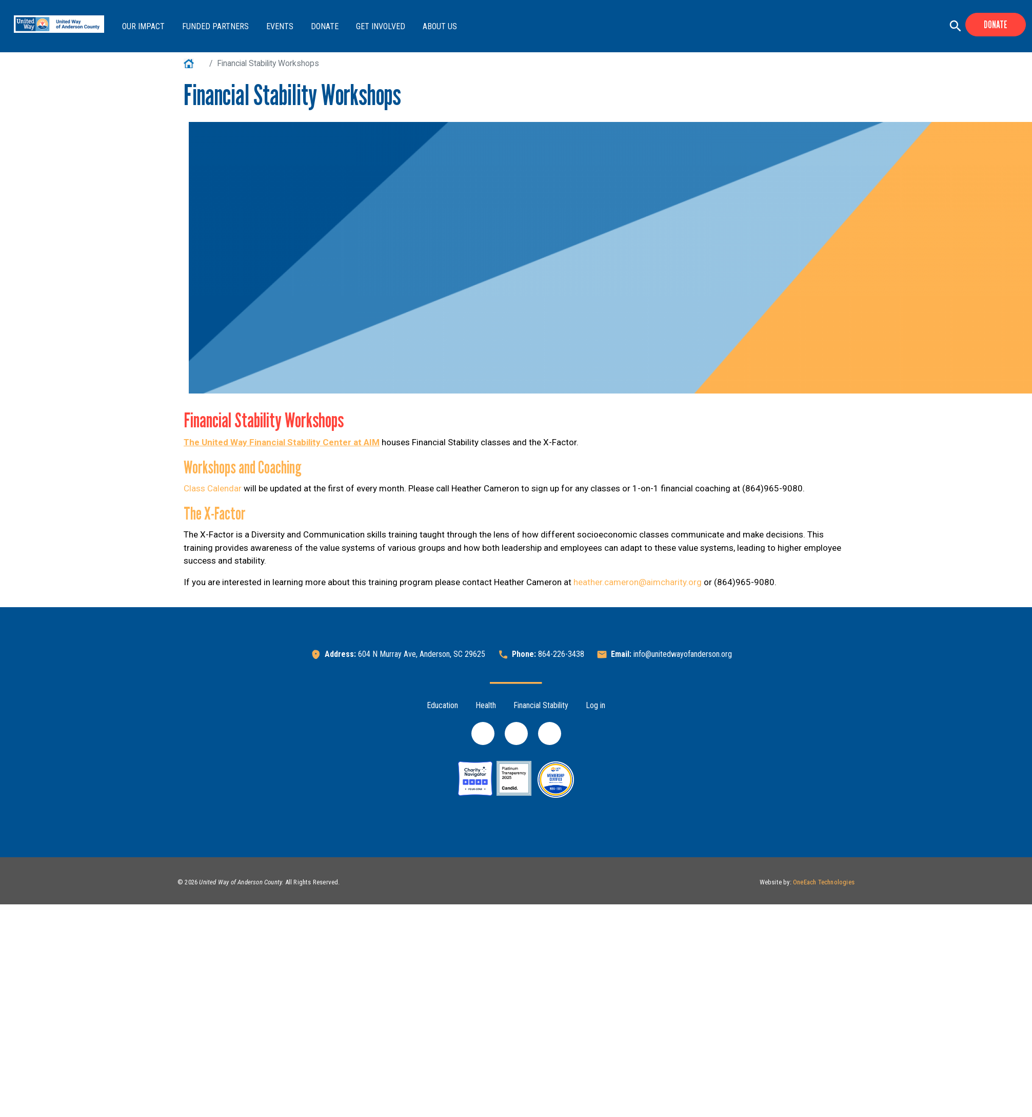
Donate (325, 26)
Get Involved (380, 26)
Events (279, 26)
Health (485, 705)
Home (194, 63)
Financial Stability (540, 705)
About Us (440, 26)
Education (442, 705)
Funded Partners (215, 26)
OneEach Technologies (824, 882)
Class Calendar (213, 488)
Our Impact (143, 26)
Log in (595, 705)
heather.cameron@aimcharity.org (637, 582)
